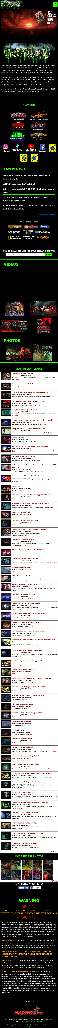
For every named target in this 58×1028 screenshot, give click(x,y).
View (17, 379)
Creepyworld (16, 486)
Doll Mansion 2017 (18, 730)
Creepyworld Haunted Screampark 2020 (25, 521)
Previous (6, 352)
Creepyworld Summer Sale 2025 (22, 384)
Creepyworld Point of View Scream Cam (25, 813)
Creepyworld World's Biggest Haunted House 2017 (29, 687)
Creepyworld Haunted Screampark (23, 374)
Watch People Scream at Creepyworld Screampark (29, 631)
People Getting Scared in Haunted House (25, 765)
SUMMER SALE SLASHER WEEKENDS (19, 184)
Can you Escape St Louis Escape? (23, 747)
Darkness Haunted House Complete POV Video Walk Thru (31, 503)
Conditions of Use (29, 1021)
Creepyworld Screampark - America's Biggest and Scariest (31, 495)
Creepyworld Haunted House (21, 512)
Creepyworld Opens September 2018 (24, 595)
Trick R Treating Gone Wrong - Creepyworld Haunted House (32, 661)
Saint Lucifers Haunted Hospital (22, 704)
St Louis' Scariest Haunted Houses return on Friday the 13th (32, 420)
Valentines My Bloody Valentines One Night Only (28, 550)
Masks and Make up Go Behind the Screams (26, 584)
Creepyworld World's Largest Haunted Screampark (29, 782)
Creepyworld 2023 (18, 437)
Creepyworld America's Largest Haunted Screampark (29, 529)
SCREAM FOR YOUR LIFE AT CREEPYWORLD (26, 622)
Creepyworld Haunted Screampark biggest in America (30, 802)
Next (50, 352)
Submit (48, 254)
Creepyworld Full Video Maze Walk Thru (25, 558)
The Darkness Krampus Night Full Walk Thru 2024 (28, 401)
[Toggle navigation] (55, 4)
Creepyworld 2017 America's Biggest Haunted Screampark (31, 678)
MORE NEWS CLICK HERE (46, 215)
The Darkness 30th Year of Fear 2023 (24, 456)
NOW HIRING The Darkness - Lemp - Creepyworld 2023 (30, 446)
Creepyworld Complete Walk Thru (23, 792)
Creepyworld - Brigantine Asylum (23, 540)
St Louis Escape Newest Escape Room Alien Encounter (30, 392)
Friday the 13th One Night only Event (24, 410)
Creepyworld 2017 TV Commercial (23, 669)
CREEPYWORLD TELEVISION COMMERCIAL (26, 843)
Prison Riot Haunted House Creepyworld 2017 (27, 713)
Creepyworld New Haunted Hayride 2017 (25, 756)
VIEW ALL (54, 852)
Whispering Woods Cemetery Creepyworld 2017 (28, 695)
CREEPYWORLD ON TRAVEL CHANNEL (24, 823)
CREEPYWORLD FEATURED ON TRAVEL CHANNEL (28, 833)
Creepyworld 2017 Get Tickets (22, 739)
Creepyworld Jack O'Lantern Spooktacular (26, 476)
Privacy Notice (39, 1021)
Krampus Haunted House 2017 (22, 721)
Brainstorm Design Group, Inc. (21, 1025)
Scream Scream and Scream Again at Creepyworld (28, 614)
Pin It (32, 1001)
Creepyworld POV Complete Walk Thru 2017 (26, 603)
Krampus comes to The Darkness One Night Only (28, 429)
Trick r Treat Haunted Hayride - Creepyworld (27, 651)
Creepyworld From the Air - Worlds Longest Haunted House (32, 773)
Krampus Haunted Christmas (21, 567)
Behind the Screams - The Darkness (23, 576)
